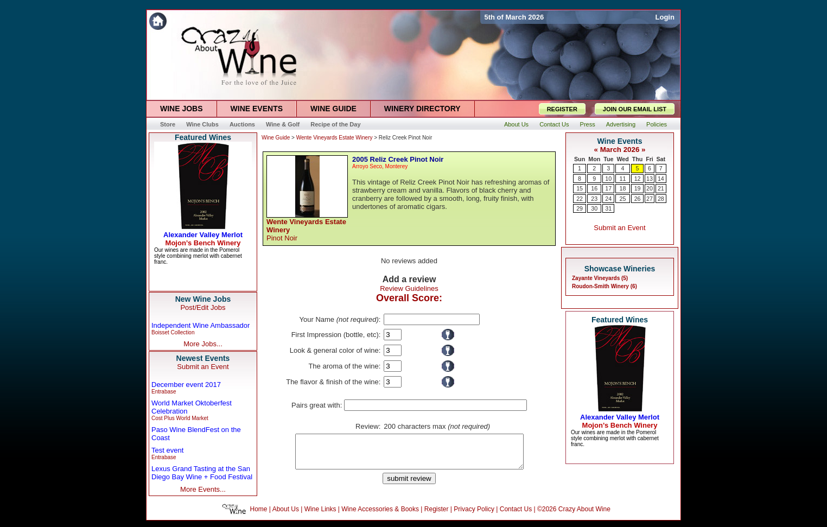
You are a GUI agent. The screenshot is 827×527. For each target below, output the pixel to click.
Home (259, 515)
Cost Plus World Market (179, 418)
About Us (285, 515)
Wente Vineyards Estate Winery (334, 138)
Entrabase (163, 392)
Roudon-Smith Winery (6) (604, 286)
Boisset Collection (172, 332)
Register (436, 515)
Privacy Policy (474, 515)
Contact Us (516, 515)
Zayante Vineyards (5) (600, 278)
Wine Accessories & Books (380, 515)
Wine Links (320, 515)
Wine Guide (276, 138)
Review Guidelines (409, 288)
